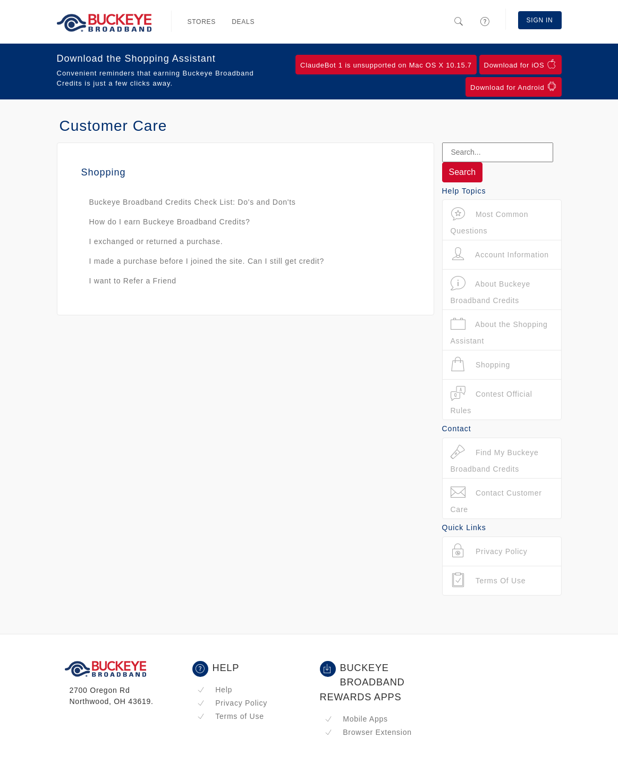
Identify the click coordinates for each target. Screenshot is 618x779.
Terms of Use (230, 716)
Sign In (540, 20)
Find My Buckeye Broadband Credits (495, 458)
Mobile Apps (356, 719)
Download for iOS (520, 64)
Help (215, 689)
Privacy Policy (232, 703)
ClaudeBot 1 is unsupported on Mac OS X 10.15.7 (386, 65)
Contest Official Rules (491, 400)
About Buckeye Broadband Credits (491, 290)
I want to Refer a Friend (132, 281)
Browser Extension (368, 732)
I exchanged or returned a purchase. (156, 241)
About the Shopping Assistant (499, 330)
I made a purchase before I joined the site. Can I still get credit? (206, 261)
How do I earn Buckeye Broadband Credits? (169, 221)
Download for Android (513, 86)
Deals (243, 22)
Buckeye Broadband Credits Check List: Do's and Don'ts (192, 202)
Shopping (481, 364)
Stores (202, 22)
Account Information (500, 254)
